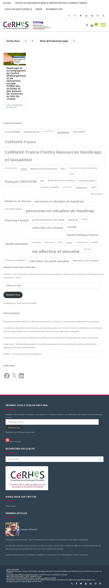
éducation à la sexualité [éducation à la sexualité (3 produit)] (85, 260)
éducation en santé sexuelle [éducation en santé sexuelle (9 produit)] (49, 261)
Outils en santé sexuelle (18, 9)
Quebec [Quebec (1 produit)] (84, 219)
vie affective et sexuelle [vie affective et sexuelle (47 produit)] (56, 251)
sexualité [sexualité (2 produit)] (36, 242)
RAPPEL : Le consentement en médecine (22, 354)
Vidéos (38, 9)
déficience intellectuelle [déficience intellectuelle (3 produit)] (43, 169)
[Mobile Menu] (103, 25)
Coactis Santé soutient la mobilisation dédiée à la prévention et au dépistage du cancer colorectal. (50, 338)
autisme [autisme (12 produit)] (63, 132)
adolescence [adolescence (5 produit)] (31, 131)
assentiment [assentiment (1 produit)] (48, 131)
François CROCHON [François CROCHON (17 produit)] (21, 182)
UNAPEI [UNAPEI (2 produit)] (94, 242)
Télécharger (14, 105)
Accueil (7, 3)
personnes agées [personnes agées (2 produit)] (13, 209)
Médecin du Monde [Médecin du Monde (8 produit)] (18, 201)
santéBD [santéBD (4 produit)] (72, 227)
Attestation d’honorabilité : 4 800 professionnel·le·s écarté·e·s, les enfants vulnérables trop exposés (51, 322)
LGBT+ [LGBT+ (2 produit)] (94, 187)
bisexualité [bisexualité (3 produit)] (79, 131)
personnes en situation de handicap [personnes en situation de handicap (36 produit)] (60, 211)
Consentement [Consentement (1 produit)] (11, 168)
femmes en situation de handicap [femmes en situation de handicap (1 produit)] (83, 168)
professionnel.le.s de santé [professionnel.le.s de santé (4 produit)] (48, 219)
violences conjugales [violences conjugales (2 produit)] (15, 260)
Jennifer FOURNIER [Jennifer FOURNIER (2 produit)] (49, 187)
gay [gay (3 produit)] (42, 180)
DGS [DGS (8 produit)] (24, 169)
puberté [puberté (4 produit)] (73, 219)
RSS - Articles (13, 441)
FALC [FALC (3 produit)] (63, 169)
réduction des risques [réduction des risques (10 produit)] (47, 227)
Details (13, 107)
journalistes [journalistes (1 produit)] (67, 187)
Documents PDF (54, 9)
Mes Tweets (11, 506)
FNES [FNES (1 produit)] (72, 174)
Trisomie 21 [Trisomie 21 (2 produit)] (81, 242)
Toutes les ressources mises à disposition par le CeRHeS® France (51, 3)
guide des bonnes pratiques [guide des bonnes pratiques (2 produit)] (61, 180)
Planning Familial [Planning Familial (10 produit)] (17, 220)
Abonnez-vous (13, 295)
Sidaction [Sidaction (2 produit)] (49, 242)
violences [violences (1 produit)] (87, 249)
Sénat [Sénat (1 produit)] (60, 242)
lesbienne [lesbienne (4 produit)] (81, 187)
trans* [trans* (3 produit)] (69, 242)
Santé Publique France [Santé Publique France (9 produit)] (82, 235)
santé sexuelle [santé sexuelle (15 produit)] (16, 244)
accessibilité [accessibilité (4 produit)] (12, 131)
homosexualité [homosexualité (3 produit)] (87, 180)
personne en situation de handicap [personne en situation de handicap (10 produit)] (59, 201)
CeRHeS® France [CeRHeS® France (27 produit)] (20, 142)
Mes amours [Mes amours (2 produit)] (97, 194)
